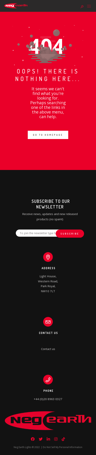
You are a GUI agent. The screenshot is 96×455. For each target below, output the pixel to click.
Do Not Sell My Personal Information (62, 447)
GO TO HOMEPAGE (48, 134)
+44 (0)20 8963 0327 (48, 399)
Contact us (48, 349)
